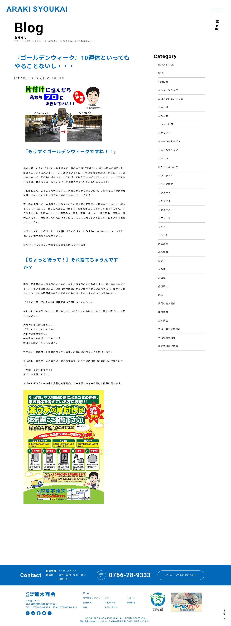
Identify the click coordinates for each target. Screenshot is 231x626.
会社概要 (87, 603)
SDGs (161, 73)
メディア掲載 (165, 184)
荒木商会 (163, 320)
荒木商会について (91, 598)
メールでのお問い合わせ (181, 575)
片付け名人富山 (167, 303)
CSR (107, 598)
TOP (16, 41)
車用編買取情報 (167, 337)
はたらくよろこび (168, 167)
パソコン (163, 158)
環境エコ (163, 312)
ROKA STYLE (166, 64)
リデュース (164, 209)
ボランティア (165, 175)
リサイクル (164, 201)
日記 (160, 261)
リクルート (164, 192)
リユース (163, 235)
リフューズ (164, 218)
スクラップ (164, 133)
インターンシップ (168, 90)
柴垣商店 (163, 286)
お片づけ (163, 107)
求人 (160, 295)
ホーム (86, 593)
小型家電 (163, 252)
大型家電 (163, 244)
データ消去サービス (169, 141)
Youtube (163, 81)
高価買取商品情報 (168, 346)
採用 (85, 607)
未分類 (162, 269)
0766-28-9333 (124, 575)
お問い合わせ (111, 607)
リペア (162, 226)
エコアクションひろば (170, 99)
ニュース (131, 598)
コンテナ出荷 (165, 124)
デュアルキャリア (168, 150)
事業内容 (131, 603)
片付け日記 (25, 41)
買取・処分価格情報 (169, 329)
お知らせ (163, 116)
